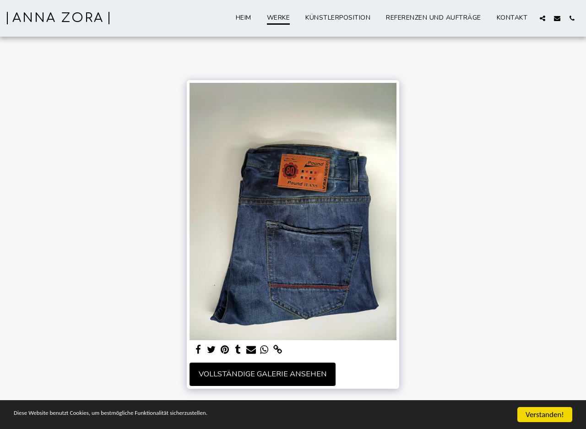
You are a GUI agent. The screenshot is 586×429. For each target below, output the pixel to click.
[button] (542, 18)
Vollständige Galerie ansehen (263, 374)
